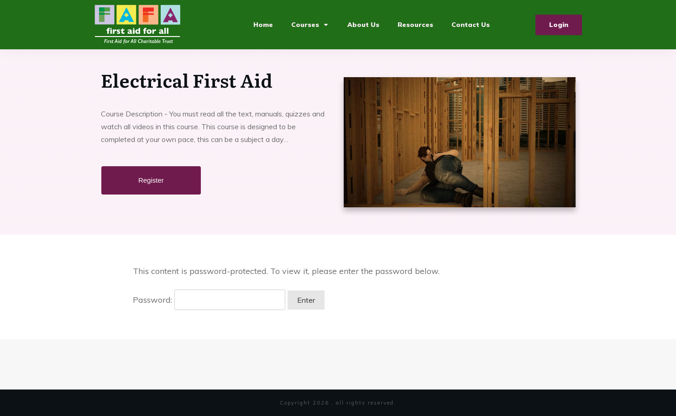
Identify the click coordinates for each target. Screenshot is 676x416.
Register (151, 180)
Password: (209, 300)
